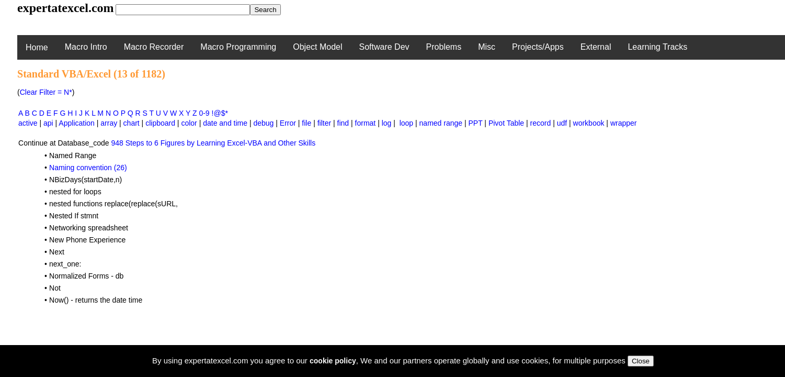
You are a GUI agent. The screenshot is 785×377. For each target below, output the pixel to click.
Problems (444, 46)
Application (77, 123)
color (189, 123)
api (48, 123)
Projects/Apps (538, 46)
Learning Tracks (657, 46)
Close (641, 361)
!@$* (220, 113)
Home (37, 47)
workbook (589, 123)
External (596, 46)
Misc (486, 46)
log (387, 123)
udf (562, 123)
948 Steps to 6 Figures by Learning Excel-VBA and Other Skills (213, 143)
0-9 (204, 113)
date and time (225, 123)
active (28, 123)
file (306, 123)
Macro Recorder (154, 46)
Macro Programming (238, 46)
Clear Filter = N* (46, 92)
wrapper (623, 123)
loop (406, 123)
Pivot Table (506, 123)
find (343, 123)
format (365, 123)
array (108, 123)
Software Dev (384, 46)
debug (263, 123)
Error (288, 123)
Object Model (317, 46)
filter (324, 123)
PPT (476, 123)
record (540, 123)
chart (131, 123)
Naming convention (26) (88, 167)
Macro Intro (86, 46)
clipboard (160, 123)
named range (441, 123)
